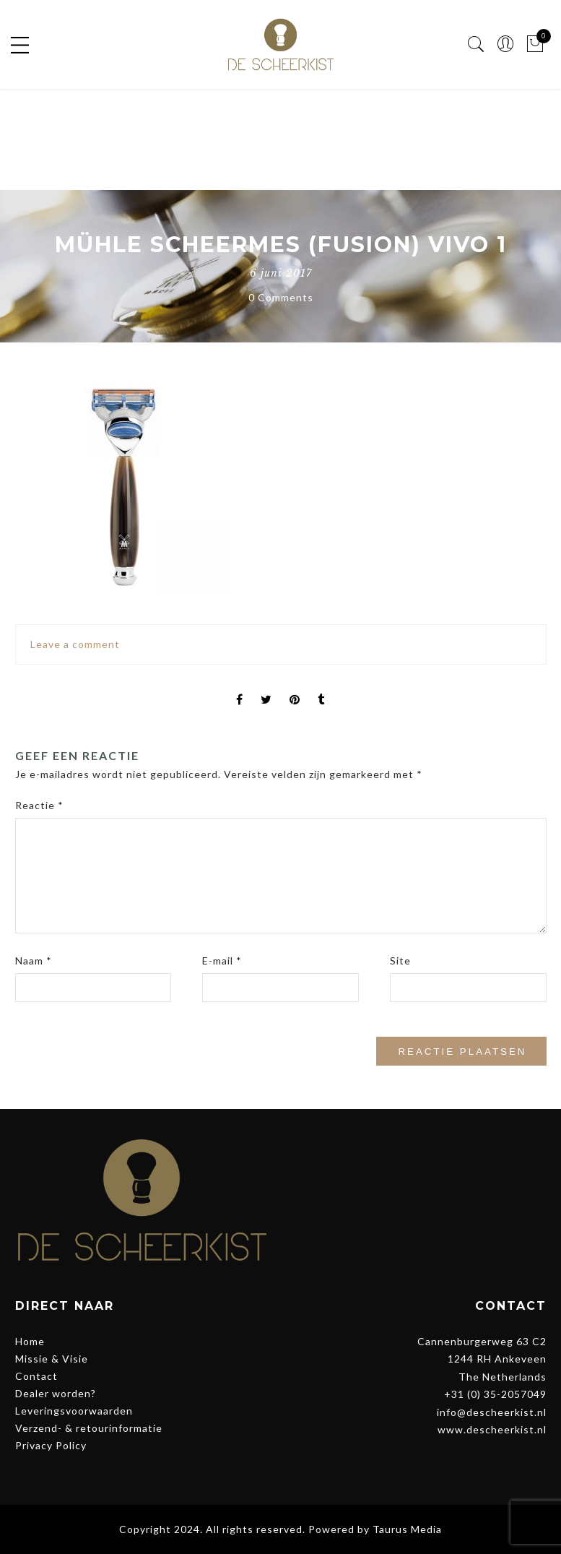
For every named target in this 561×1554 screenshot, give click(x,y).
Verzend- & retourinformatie (88, 1428)
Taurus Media (407, 1529)
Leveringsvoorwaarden (74, 1410)
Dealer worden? (55, 1393)
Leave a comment (75, 644)
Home (30, 1341)
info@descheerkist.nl (492, 1412)
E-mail (222, 960)
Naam (33, 960)
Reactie (39, 805)
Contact (36, 1376)
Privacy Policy (51, 1445)
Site (400, 960)
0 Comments (280, 297)
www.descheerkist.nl (492, 1429)
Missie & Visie (51, 1358)
